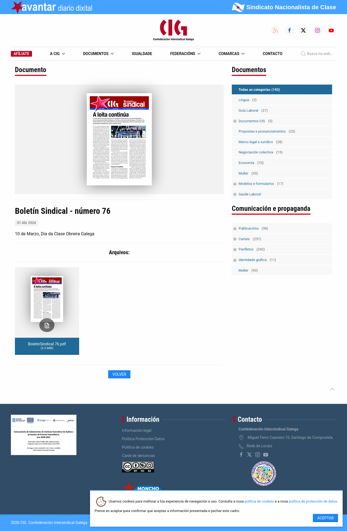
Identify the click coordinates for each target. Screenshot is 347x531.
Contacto (272, 54)
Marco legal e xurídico (260, 142)
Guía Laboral (253, 110)
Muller (248, 173)
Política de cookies (138, 447)
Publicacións (253, 228)
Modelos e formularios (261, 184)
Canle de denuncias (138, 455)
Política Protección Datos (143, 439)
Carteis (250, 239)
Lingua (247, 100)
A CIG (57, 54)
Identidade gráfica (257, 260)
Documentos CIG (255, 121)
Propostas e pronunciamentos (267, 131)
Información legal (137, 430)
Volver (119, 374)
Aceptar (325, 518)
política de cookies (259, 502)
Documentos (98, 54)
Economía (251, 163)
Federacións (185, 54)
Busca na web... (317, 53)
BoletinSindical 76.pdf (47, 346)
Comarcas (232, 54)
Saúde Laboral (250, 194)
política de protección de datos (313, 502)
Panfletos (252, 249)
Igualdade (142, 54)
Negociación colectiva (260, 152)
